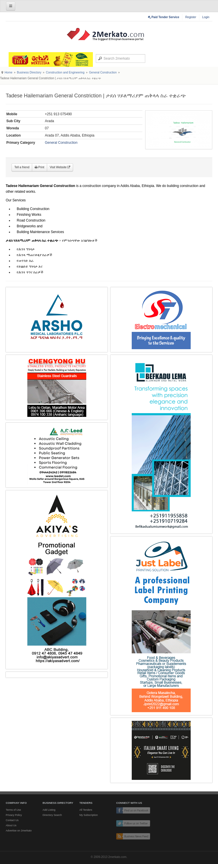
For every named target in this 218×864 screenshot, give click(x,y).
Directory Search (52, 815)
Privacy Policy (14, 815)
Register (190, 17)
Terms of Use (13, 809)
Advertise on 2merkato (19, 830)
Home (8, 72)
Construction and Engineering (65, 72)
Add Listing (49, 809)
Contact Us (12, 820)
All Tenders (85, 809)
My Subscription (88, 815)
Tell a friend (21, 167)
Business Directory (29, 72)
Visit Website (60, 167)
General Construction (102, 72)
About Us (11, 825)
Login (205, 17)
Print (39, 167)
